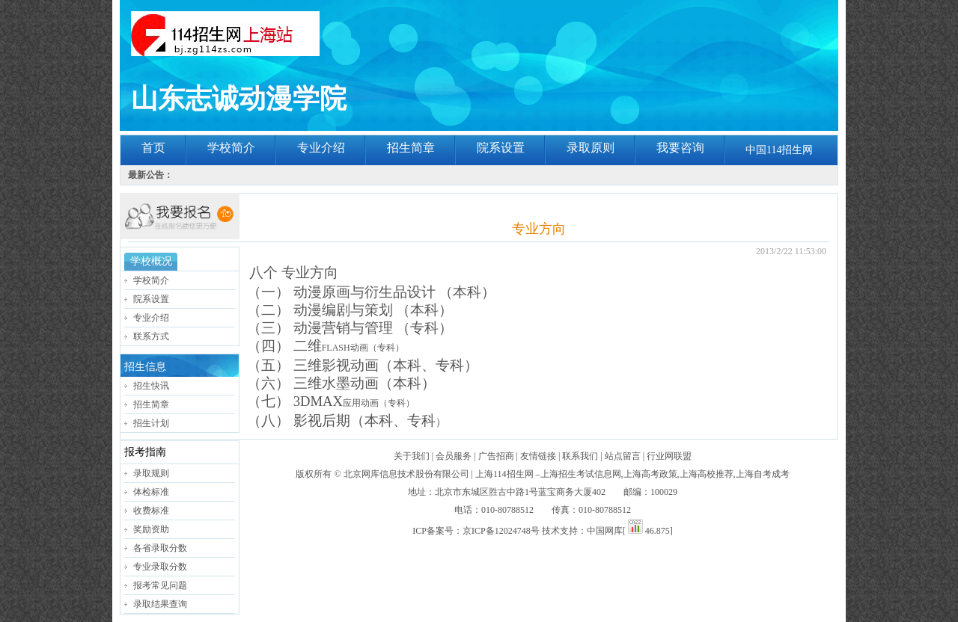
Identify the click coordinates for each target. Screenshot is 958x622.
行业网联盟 (669, 456)
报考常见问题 (160, 585)
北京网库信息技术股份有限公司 (406, 474)
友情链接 (538, 456)
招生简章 (411, 147)
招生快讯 (151, 386)
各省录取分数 (160, 548)
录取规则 (151, 473)
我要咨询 (680, 147)
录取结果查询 (160, 604)
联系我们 (580, 456)
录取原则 (590, 147)
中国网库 (605, 531)
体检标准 (151, 492)
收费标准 (151, 510)
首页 (153, 147)
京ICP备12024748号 (501, 531)
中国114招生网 (779, 150)
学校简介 (231, 147)
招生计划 (151, 423)
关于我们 (412, 456)
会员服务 (454, 456)
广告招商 (496, 456)
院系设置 (501, 147)
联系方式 (151, 336)
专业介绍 (321, 147)
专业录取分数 (160, 566)
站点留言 (623, 456)
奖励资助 (151, 529)
